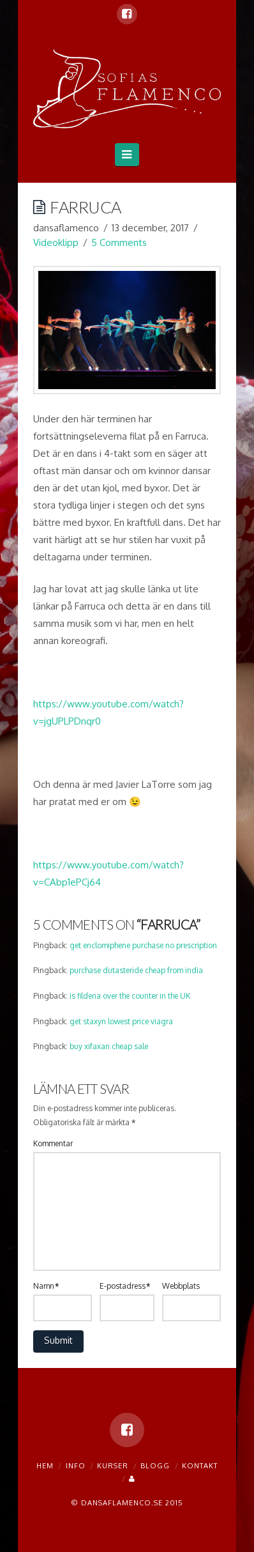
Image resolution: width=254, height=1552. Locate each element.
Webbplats (181, 1286)
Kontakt (200, 1465)
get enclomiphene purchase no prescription (143, 945)
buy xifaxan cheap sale (109, 1046)
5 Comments (119, 242)
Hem (45, 1465)
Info (76, 1465)
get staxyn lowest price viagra (121, 1021)
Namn (46, 1286)
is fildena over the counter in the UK (130, 996)
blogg (155, 1465)
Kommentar (53, 1143)
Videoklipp (55, 242)
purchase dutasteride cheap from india (136, 970)
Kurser (112, 1465)
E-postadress (125, 1286)
